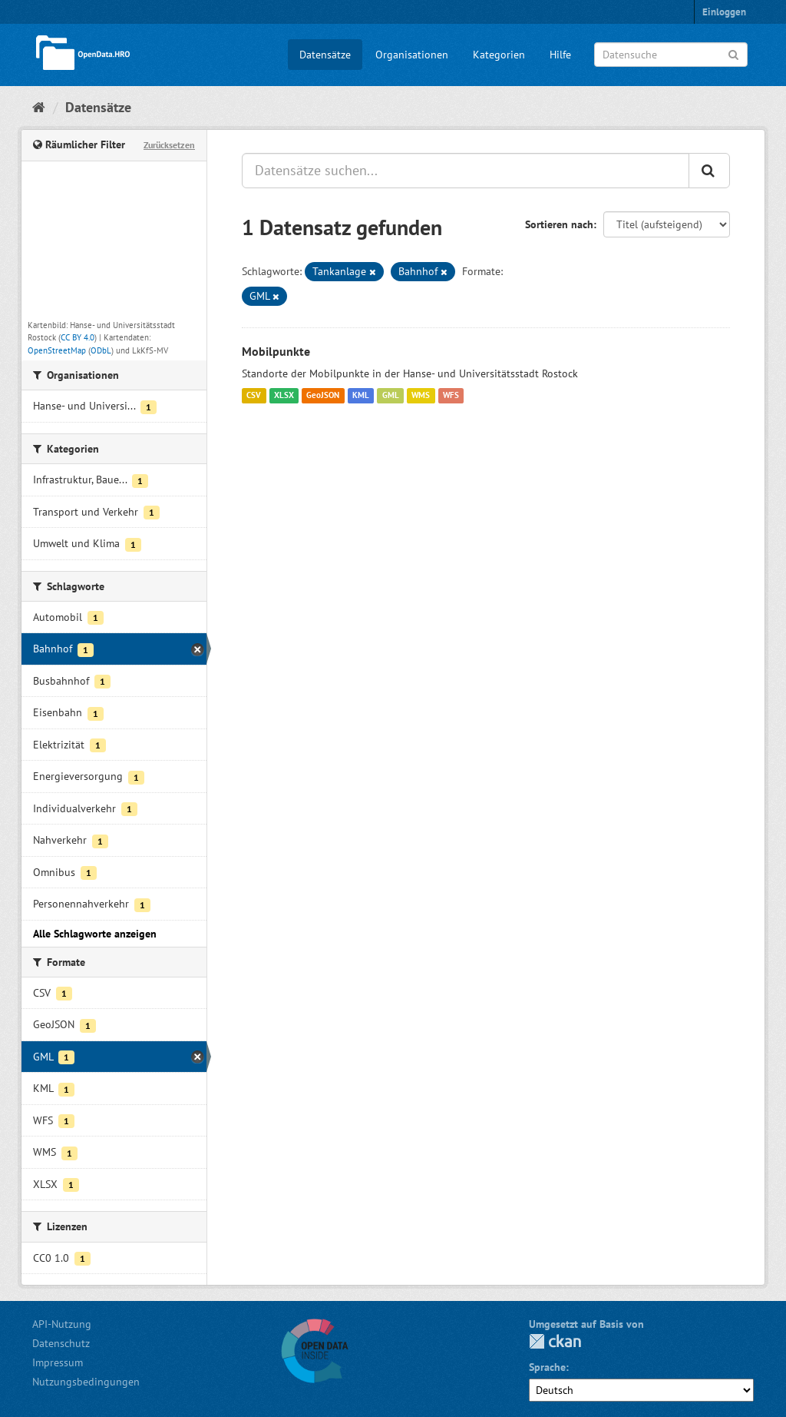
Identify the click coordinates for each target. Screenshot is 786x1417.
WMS (420, 395)
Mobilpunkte (276, 351)
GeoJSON (322, 395)
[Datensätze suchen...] (465, 170)
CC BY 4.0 (77, 337)
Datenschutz (61, 1343)
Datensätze (325, 54)
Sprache (547, 1367)
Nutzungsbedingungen (86, 1382)
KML (360, 395)
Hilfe (560, 54)
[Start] (38, 107)
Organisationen (411, 54)
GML (390, 395)
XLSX (284, 395)
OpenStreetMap (57, 350)
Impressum (57, 1362)
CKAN (555, 1341)
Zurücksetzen (169, 145)
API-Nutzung (61, 1324)
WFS (451, 395)
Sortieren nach (559, 224)
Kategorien (499, 54)
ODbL (101, 350)
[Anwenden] (733, 53)
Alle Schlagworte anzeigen (95, 934)
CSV (253, 395)
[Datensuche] (671, 54)
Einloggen (724, 11)
